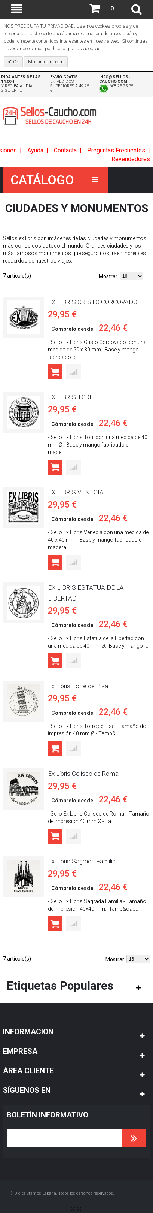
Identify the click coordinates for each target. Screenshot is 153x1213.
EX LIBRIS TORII (70, 397)
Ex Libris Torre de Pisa (78, 686)
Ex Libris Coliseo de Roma (83, 773)
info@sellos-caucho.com (114, 79)
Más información (46, 61)
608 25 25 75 (116, 86)
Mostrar (108, 276)
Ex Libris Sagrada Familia (82, 861)
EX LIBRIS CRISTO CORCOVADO (92, 302)
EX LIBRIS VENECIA (76, 492)
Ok (15, 61)
